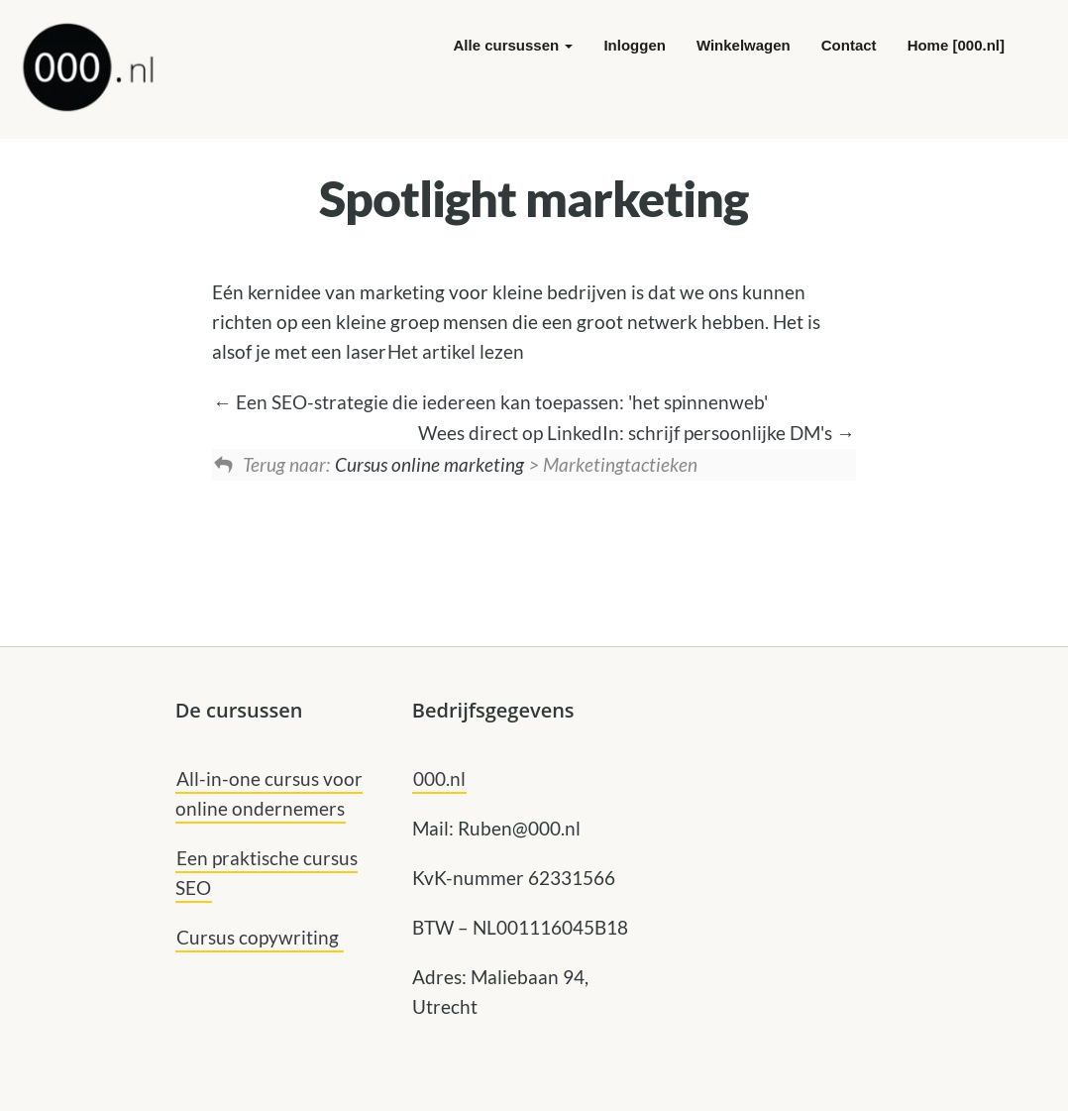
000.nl (439, 778)
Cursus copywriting (259, 937)
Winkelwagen (743, 45)
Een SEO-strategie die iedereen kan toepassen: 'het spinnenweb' (490, 401)
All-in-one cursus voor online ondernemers (269, 793)
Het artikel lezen (455, 351)
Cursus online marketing (429, 464)
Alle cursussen (514, 45)
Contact (849, 45)
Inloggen (634, 45)
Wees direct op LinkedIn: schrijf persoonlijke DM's (636, 432)
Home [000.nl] (956, 45)
